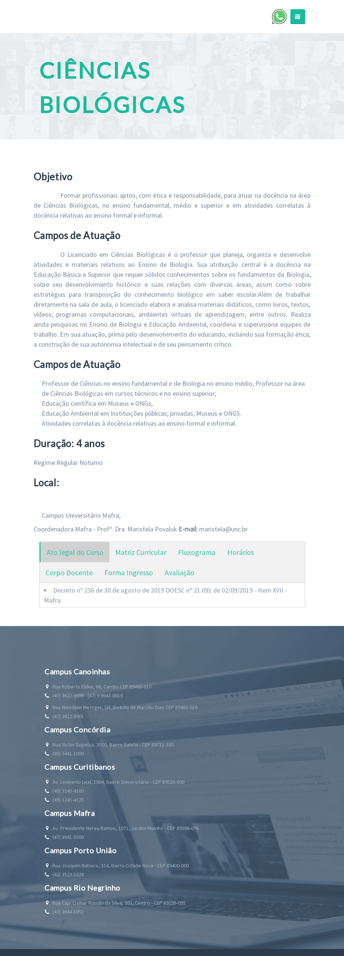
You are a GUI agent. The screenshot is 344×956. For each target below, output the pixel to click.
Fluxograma (196, 557)
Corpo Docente (69, 578)
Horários (240, 557)
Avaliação (179, 578)
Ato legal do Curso (75, 557)
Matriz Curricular (140, 557)
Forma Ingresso (129, 578)
